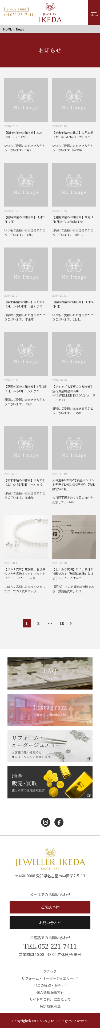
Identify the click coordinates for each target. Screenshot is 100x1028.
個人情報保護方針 (50, 992)
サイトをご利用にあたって (50, 999)
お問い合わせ (50, 922)
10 (61, 623)
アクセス (50, 971)
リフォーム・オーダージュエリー (47, 978)
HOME (7, 29)
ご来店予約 (50, 907)
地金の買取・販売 (47, 985)
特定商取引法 (50, 1006)
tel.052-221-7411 (18, 14)
